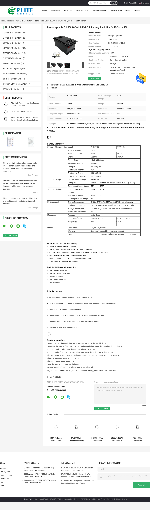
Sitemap (3, 486)
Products (55, 10)
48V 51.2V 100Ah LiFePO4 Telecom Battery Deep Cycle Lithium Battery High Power (24, 120)
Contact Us (116, 10)
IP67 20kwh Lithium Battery (105, 370)
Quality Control (100, 10)
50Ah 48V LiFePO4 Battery (61, 370)
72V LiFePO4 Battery (12, 53)
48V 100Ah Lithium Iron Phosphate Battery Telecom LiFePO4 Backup (137, 439)
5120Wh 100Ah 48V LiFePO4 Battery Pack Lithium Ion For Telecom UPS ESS (97, 439)
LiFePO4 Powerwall (11, 63)
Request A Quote (130, 3)
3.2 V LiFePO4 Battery (12, 58)
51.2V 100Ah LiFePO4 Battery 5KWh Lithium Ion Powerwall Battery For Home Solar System (77, 475)
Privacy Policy (27, 499)
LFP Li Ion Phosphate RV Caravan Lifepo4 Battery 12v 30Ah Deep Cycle (40, 469)
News (128, 10)
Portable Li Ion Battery (13, 74)
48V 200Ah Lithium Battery (82, 370)
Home (44, 10)
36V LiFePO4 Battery (12, 43)
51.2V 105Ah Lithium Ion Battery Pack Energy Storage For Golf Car (76, 439)
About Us (68, 10)
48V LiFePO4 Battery (24, 21)
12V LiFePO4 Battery (12, 33)
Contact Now (94, 78)
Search (113, 3)
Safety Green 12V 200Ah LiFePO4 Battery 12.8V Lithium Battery (40, 481)
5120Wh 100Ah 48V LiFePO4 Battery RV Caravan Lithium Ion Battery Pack (117, 439)
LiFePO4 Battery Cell (12, 79)
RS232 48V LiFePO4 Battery (21, 112)
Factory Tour (82, 10)
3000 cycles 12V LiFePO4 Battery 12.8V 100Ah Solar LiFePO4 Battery (39, 475)
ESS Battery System (12, 68)
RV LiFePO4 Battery (11, 89)
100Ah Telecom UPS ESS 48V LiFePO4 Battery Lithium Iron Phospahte (56, 439)
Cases (137, 10)
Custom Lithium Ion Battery (15, 84)
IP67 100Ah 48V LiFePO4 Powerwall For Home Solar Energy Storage (77, 469)
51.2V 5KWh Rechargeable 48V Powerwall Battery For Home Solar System (77, 482)
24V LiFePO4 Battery (12, 38)
